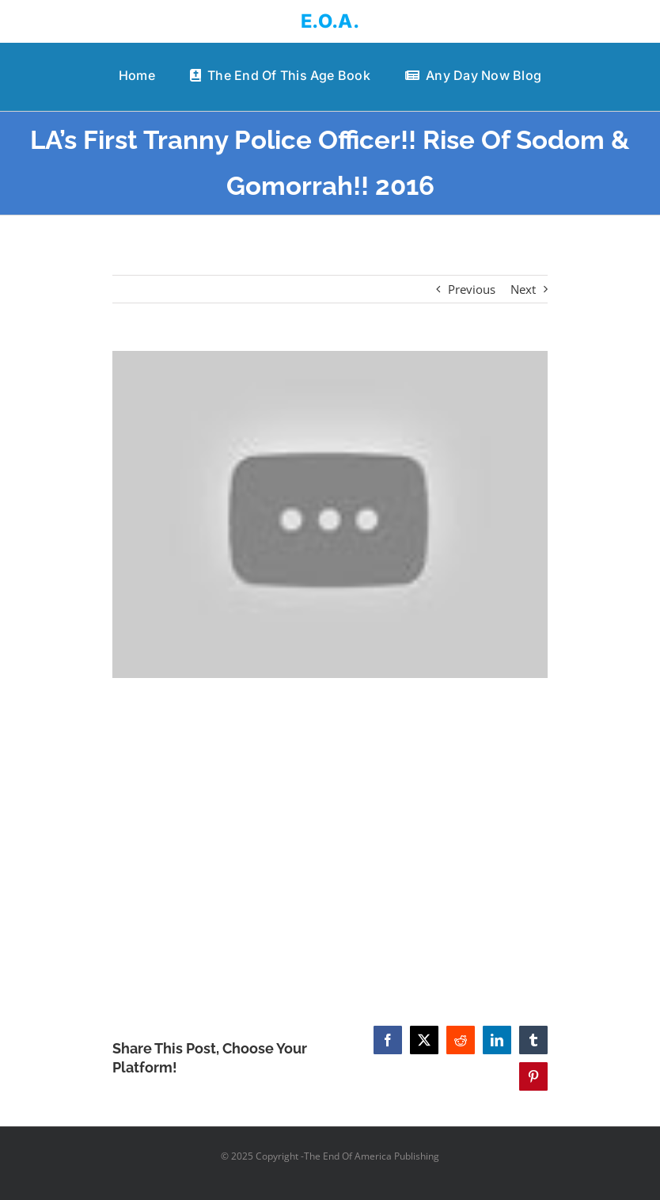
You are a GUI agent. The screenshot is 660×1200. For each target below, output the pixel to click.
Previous (471, 289)
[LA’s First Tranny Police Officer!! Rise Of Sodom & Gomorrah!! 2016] (330, 514)
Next (523, 289)
